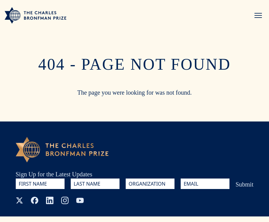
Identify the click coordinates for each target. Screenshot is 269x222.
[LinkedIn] (49, 200)
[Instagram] (65, 200)
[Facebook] (34, 200)
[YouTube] (80, 200)
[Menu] (258, 15)
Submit (245, 184)
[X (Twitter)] (19, 200)
